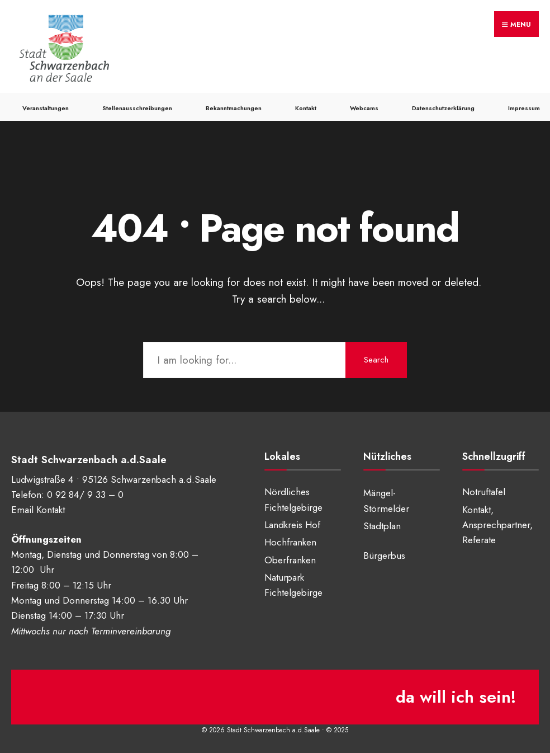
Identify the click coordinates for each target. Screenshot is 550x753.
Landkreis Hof (292, 524)
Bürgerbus (384, 555)
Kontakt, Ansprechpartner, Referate (497, 525)
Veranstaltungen (45, 107)
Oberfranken (290, 560)
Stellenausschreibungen (137, 107)
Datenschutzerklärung (443, 107)
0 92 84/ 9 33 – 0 (85, 494)
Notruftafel (483, 491)
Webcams (364, 107)
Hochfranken (290, 542)
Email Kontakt (38, 509)
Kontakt (305, 107)
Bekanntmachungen (234, 107)
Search (376, 360)
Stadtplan (382, 526)
